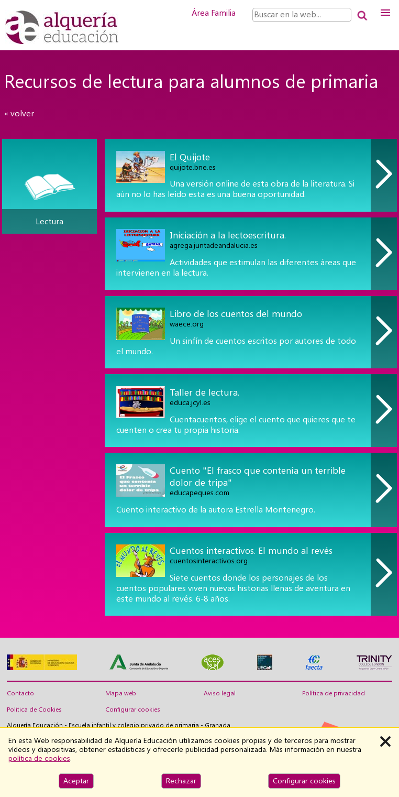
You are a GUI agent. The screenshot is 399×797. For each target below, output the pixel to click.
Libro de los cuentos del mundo (236, 313)
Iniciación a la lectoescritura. (228, 235)
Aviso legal (220, 693)
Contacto (20, 693)
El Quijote (190, 156)
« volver (19, 113)
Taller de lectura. (204, 392)
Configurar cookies (132, 709)
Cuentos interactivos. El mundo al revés (251, 550)
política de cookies (39, 758)
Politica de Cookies (34, 709)
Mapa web (120, 693)
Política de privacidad (333, 693)
